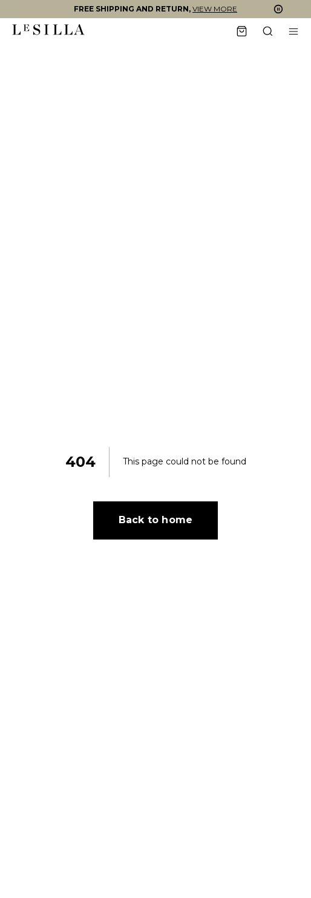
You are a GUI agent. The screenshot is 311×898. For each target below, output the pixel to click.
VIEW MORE (214, 8)
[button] (155, 9)
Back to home (155, 520)
